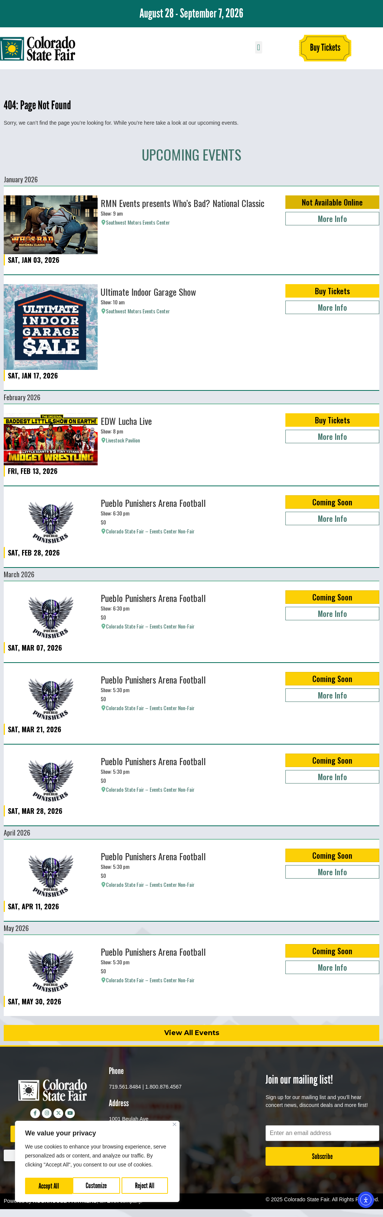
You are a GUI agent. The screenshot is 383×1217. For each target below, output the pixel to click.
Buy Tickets (332, 290)
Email (272, 1119)
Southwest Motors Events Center (138, 222)
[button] (258, 47)
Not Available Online (332, 202)
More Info (332, 218)
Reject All (97, 1185)
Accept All (146, 1185)
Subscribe (322, 1156)
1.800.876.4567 (163, 1087)
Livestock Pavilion (123, 440)
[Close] (174, 1127)
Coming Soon (332, 502)
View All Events (191, 1033)
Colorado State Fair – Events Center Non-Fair (150, 531)
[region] (97, 1162)
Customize (48, 1185)
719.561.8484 (125, 1087)
